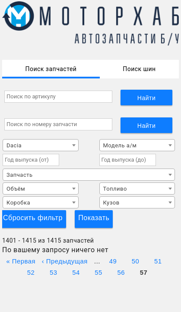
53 (53, 271)
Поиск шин (139, 68)
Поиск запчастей (50, 68)
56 (121, 271)
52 (31, 271)
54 (76, 271)
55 (98, 271)
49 (113, 260)
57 (144, 271)
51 (158, 260)
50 (136, 260)
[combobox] (41, 145)
